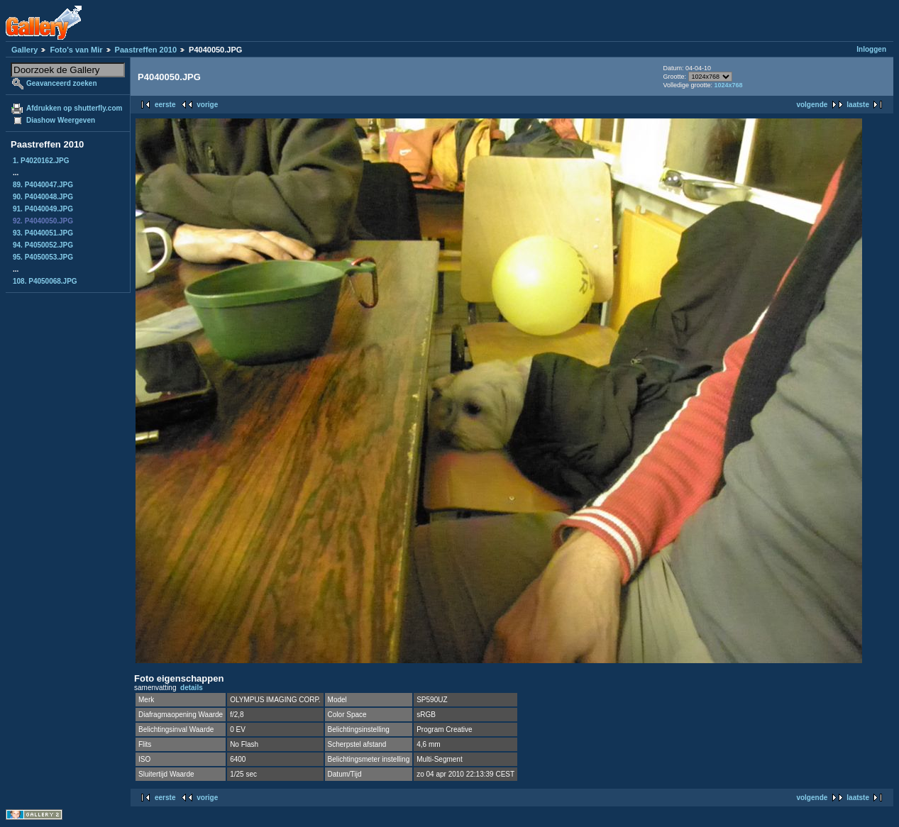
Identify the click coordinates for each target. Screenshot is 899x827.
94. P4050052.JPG (43, 245)
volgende (811, 105)
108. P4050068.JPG (45, 281)
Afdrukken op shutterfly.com (74, 108)
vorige (207, 105)
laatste (857, 105)
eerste (165, 105)
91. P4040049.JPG (43, 209)
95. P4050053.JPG (43, 257)
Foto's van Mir (76, 49)
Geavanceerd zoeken (61, 83)
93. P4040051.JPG (43, 233)
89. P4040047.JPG (43, 185)
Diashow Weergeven (60, 120)
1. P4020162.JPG (41, 161)
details (191, 688)
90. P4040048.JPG (43, 197)
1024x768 (729, 85)
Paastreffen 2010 (146, 49)
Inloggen (871, 49)
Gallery (24, 49)
